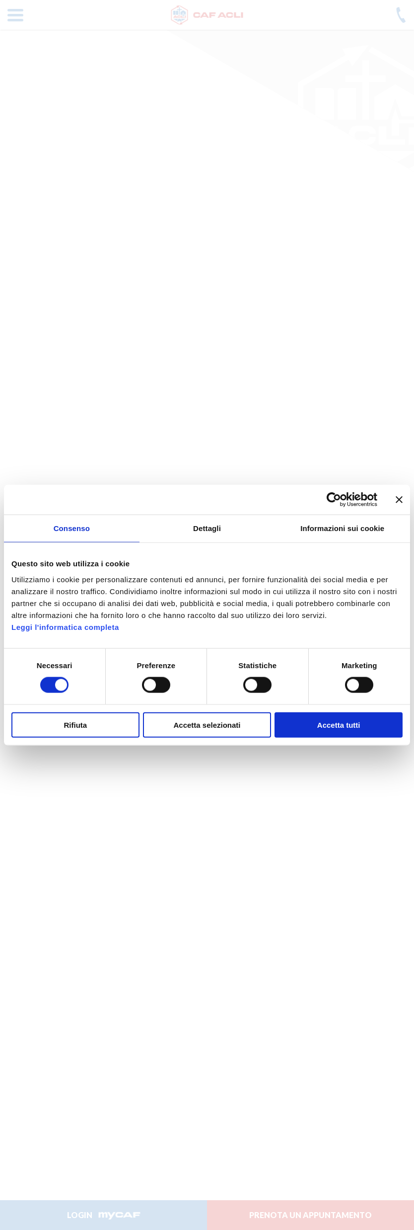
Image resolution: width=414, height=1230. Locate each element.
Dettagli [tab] (207, 528)
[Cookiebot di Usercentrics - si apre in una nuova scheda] (333, 499)
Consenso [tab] (72, 528)
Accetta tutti (338, 724)
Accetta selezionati (206, 724)
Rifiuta (75, 724)
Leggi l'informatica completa (65, 626)
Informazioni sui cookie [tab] (342, 528)
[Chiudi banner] (399, 499)
